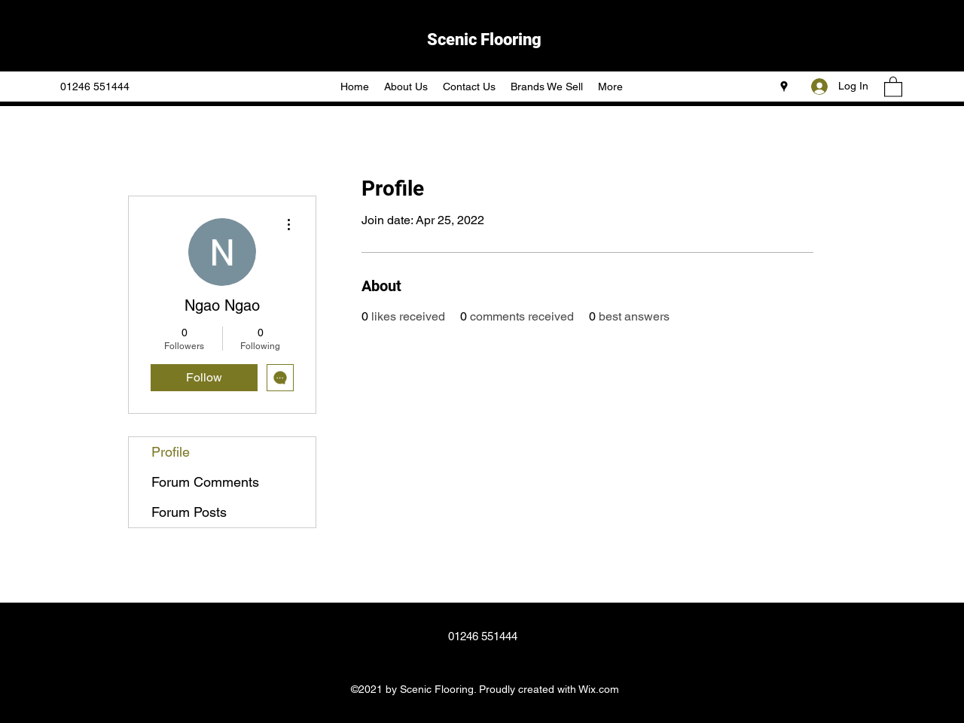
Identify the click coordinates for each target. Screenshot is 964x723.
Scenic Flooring (484, 39)
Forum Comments (205, 482)
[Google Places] (784, 86)
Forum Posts (189, 512)
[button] (893, 86)
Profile (170, 452)
